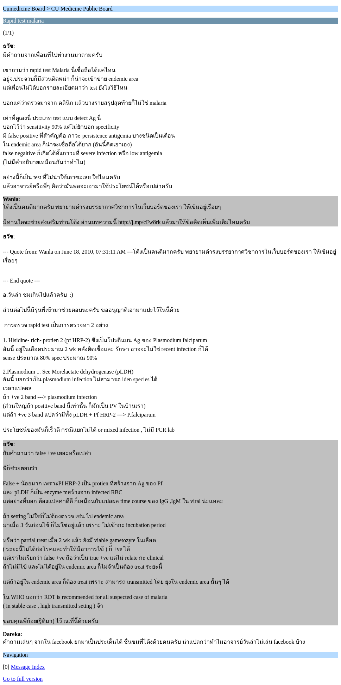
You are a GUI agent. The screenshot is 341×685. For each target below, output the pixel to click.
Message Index (28, 667)
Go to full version (23, 679)
